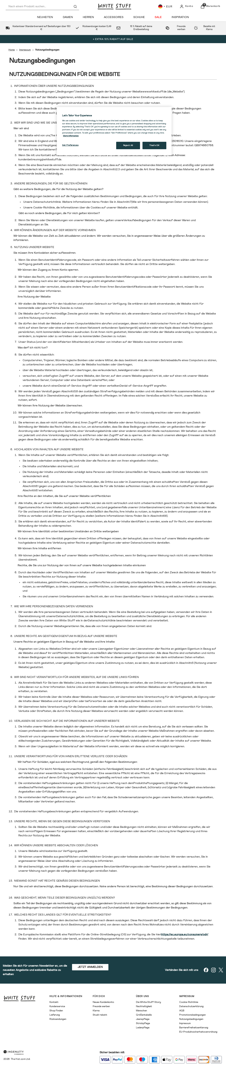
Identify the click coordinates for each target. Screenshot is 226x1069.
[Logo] (114, 6)
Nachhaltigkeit (144, 1006)
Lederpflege (142, 1027)
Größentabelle (144, 1015)
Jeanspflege (142, 1019)
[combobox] (42, 6)
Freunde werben (101, 1006)
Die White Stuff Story (148, 1002)
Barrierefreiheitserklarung (193, 1027)
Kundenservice (57, 1006)
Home (11, 50)
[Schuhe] (139, 17)
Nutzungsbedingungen (191, 1019)
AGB (181, 1010)
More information (71, 136)
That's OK (154, 145)
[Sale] (158, 17)
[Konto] (186, 6)
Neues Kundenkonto (103, 1002)
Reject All (128, 145)
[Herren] (88, 17)
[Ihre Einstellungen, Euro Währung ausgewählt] (165, 6)
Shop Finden (56, 1010)
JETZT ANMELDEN (90, 967)
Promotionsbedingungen (192, 1015)
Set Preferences (70, 145)
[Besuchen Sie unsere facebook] (206, 970)
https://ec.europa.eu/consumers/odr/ (184, 934)
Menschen (141, 1010)
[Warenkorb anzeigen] (210, 6)
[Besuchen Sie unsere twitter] (221, 970)
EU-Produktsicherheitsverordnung (198, 1032)
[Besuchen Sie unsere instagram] (213, 970)
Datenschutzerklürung (191, 1006)
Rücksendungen (57, 1019)
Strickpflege (143, 1023)
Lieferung (54, 1015)
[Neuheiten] (45, 17)
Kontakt (53, 1002)
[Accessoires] (113, 17)
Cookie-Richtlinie (188, 1002)
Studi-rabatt (100, 1015)
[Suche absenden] (75, 6)
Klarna (96, 1010)
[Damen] (68, 17)
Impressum (25, 50)
